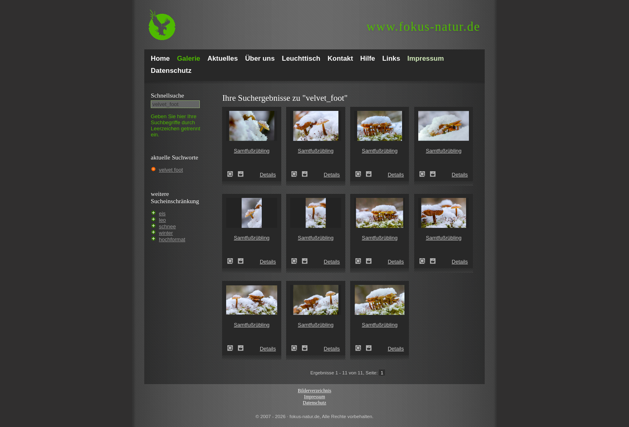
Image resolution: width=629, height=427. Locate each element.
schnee (167, 226)
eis (162, 213)
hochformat (172, 239)
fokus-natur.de (423, 26)
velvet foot (171, 170)
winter (166, 233)
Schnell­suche (167, 95)
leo (162, 220)
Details (268, 175)
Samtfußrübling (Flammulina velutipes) (232, 174)
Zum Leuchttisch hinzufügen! (241, 174)
